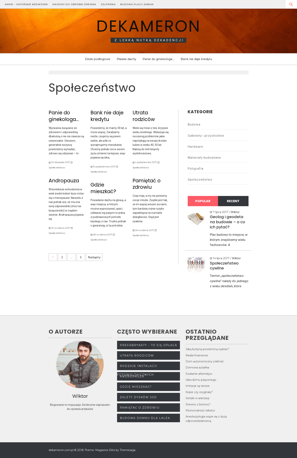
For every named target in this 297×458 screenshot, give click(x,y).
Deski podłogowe (97, 59)
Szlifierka (108, 4)
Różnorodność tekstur (200, 410)
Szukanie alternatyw (199, 373)
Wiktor (235, 212)
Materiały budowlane (204, 157)
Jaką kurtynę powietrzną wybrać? (207, 349)
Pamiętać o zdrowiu (147, 184)
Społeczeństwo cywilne (224, 266)
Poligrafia (195, 168)
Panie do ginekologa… (158, 59)
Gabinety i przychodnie (206, 135)
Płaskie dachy (126, 59)
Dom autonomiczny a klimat (205, 361)
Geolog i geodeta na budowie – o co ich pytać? (227, 221)
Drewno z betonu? (198, 404)
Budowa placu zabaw (137, 4)
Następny (94, 257)
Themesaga (127, 450)
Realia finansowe (197, 355)
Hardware (195, 146)
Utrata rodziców (144, 116)
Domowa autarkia (197, 367)
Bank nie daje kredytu (196, 59)
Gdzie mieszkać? (103, 188)
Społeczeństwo (57, 167)
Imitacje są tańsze (198, 386)
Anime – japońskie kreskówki (26, 4)
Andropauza (64, 180)
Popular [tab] (202, 201)
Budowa (194, 124)
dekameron (148, 26)
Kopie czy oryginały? (199, 392)
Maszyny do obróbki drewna (74, 4)
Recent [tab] (233, 201)
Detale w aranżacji (197, 398)
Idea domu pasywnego (201, 380)
